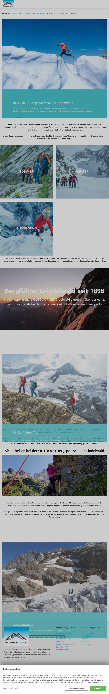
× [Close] (105, 669)
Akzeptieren (98, 688)
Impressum (17, 688)
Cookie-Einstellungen (77, 688)
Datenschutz (7, 688)
